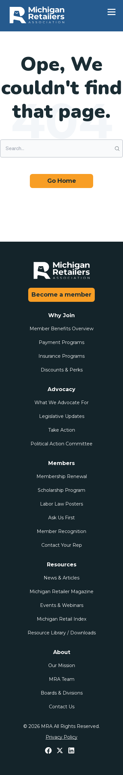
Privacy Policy (61, 737)
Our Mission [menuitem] (61, 665)
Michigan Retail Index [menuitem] (61, 619)
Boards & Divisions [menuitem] (62, 693)
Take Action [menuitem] (61, 430)
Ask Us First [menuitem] (61, 518)
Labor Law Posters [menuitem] (61, 504)
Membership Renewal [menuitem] (61, 476)
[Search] (61, 148)
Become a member (61, 294)
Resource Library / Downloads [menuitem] (62, 633)
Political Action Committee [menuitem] (61, 444)
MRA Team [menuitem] (61, 679)
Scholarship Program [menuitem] (61, 490)
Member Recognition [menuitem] (61, 531)
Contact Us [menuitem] (61, 707)
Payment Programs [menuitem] (61, 342)
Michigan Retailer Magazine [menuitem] (61, 591)
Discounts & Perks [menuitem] (62, 370)
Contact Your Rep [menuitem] (61, 545)
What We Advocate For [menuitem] (61, 402)
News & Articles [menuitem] (61, 578)
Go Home (61, 180)
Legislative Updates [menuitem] (61, 416)
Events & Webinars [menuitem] (61, 605)
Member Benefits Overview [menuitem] (61, 329)
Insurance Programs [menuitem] (61, 356)
